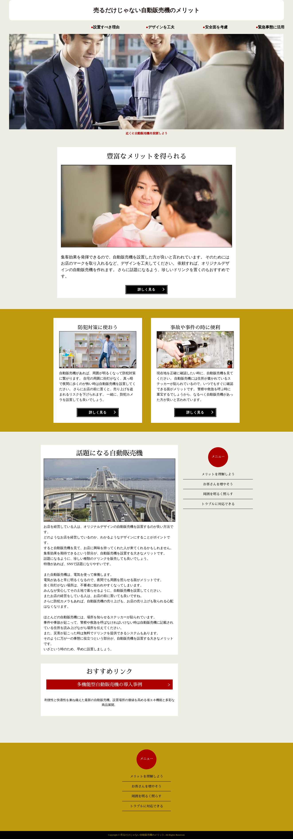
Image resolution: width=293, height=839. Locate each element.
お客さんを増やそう (218, 484)
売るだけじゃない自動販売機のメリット (146, 10)
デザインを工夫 (161, 27)
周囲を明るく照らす (218, 494)
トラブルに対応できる (218, 504)
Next (73, 84)
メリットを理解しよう (218, 474)
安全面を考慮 (216, 27)
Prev (219, 84)
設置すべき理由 (106, 27)
